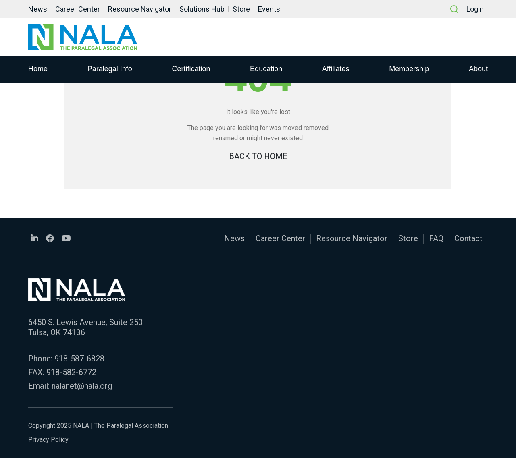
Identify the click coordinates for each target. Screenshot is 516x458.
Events (269, 9)
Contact (468, 238)
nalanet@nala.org (82, 386)
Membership (409, 69)
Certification (191, 69)
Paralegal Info (109, 69)
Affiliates (336, 69)
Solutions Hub (202, 9)
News (37, 9)
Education (266, 69)
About (478, 69)
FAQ (436, 238)
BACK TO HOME (258, 156)
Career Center (77, 9)
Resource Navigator (139, 9)
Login (475, 9)
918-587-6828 (79, 358)
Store (241, 9)
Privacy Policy (48, 439)
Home (38, 69)
